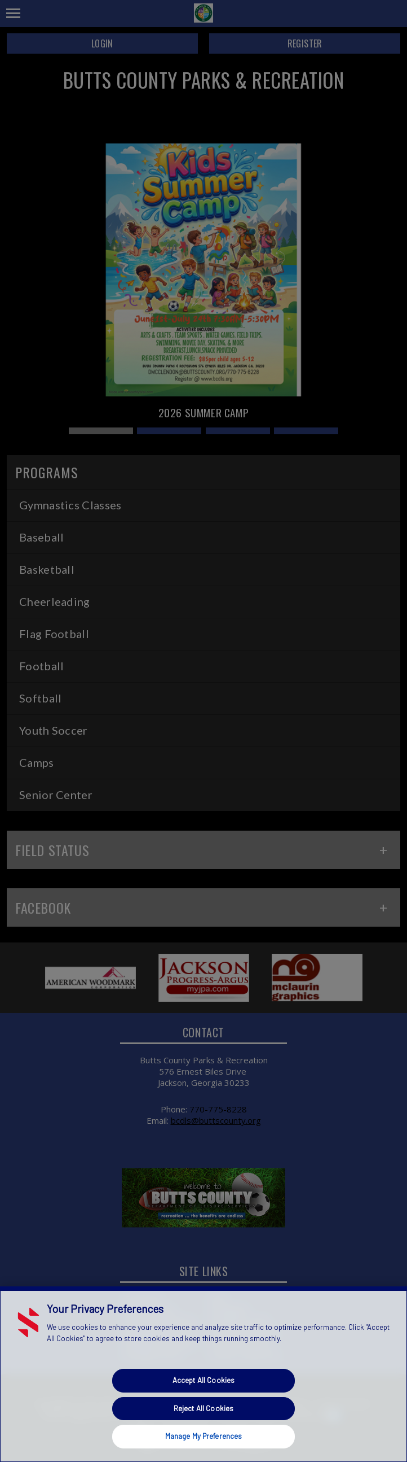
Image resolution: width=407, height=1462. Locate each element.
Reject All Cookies (203, 1408)
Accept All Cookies (203, 1380)
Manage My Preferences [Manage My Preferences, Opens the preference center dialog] (203, 1436)
